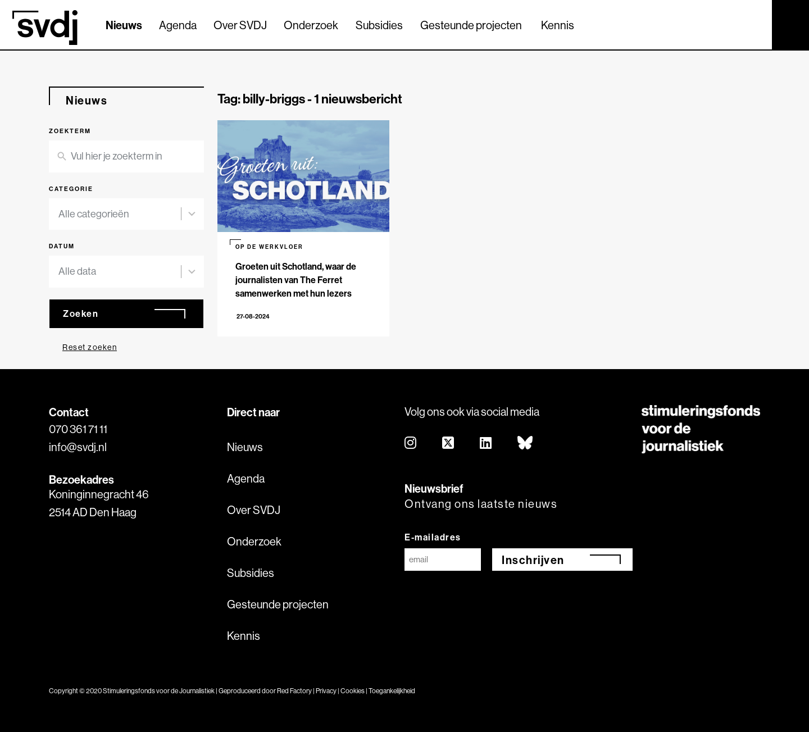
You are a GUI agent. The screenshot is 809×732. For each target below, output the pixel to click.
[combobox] (119, 214)
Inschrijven (533, 560)
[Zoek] (753, 24)
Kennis (557, 25)
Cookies (352, 690)
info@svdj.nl (78, 447)
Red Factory (294, 690)
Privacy (326, 690)
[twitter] (448, 444)
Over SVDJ (240, 25)
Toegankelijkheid (392, 690)
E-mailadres (432, 537)
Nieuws (124, 25)
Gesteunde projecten (471, 25)
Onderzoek (311, 25)
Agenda (178, 25)
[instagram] (410, 444)
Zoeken (80, 313)
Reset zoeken (89, 347)
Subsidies (379, 25)
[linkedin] (486, 444)
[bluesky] (525, 444)
